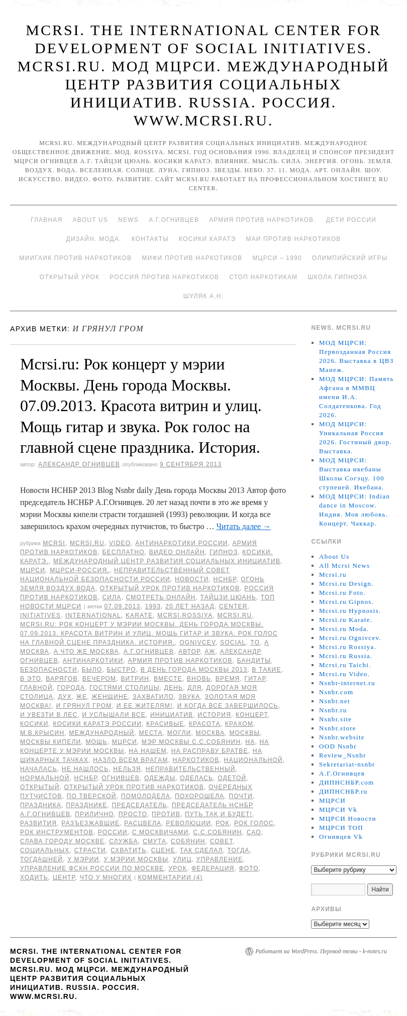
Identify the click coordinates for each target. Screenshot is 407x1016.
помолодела (145, 796)
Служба (123, 841)
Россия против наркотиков (164, 277)
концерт (252, 714)
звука (189, 696)
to (255, 642)
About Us (90, 219)
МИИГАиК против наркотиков (75, 258)
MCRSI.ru (234, 615)
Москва (210, 732)
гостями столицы (124, 687)
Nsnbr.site (335, 719)
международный (101, 732)
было (92, 669)
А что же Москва (86, 651)
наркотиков (196, 760)
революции (188, 823)
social (233, 642)
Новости (192, 579)
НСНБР (225, 579)
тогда (239, 850)
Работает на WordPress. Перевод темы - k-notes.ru (321, 951)
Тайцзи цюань (228, 597)
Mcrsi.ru (87, 543)
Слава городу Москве (62, 841)
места (151, 732)
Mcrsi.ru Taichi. (345, 665)
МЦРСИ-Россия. (80, 570)
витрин (135, 678)
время (228, 678)
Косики (34, 723)
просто (133, 814)
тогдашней (41, 859)
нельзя (127, 769)
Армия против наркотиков (180, 660)
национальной (253, 760)
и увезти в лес (48, 714)
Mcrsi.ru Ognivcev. (350, 638)
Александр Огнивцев (79, 464)
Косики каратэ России (97, 723)
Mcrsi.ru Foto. (342, 592)
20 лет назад (190, 606)
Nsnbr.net (334, 701)
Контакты (150, 238)
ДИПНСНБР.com (346, 782)
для (194, 687)
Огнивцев (120, 778)
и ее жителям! (145, 705)
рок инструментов (56, 832)
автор (189, 651)
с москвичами (160, 832)
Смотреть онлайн (161, 597)
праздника (40, 805)
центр (64, 877)
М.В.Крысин (42, 732)
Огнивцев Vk (341, 836)
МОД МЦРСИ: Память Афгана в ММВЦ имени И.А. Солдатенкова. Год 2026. (356, 397)
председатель (139, 805)
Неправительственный (191, 769)
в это (30, 678)
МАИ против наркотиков (293, 238)
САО (254, 832)
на (250, 741)
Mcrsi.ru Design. (346, 583)
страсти (90, 850)
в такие (266, 669)
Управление (219, 859)
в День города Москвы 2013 (194, 669)
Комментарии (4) (170, 877)
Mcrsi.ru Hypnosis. (350, 610)
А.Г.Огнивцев (174, 219)
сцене (163, 850)
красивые (165, 723)
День (173, 687)
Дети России (351, 219)
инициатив (171, 714)
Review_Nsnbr (342, 755)
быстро (121, 669)
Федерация (212, 868)
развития (38, 823)
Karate (139, 615)
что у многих (106, 877)
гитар (255, 678)
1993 (153, 606)
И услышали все (114, 714)
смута (154, 841)
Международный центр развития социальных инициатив (166, 561)
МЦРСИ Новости (347, 818)
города (71, 687)
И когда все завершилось (227, 705)
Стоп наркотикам (263, 277)
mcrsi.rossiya (185, 615)
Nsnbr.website (342, 737)
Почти (241, 796)
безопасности (48, 669)
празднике (86, 805)
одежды (159, 778)
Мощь (96, 741)
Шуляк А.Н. (203, 296)
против (166, 814)
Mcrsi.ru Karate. (345, 619)
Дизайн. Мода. (94, 238)
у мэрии (83, 859)
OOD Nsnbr (338, 746)
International (93, 615)
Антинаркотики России (181, 543)
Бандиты (254, 660)
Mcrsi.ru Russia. (345, 656)
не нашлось (85, 769)
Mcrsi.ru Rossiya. (347, 647)
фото (248, 868)
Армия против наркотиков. (262, 219)
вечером (99, 678)
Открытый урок (69, 277)
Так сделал (201, 850)
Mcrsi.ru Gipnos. (346, 601)
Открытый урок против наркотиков (170, 588)
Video (120, 543)
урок (177, 868)
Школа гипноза (337, 277)
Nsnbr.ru (333, 710)
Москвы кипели (50, 741)
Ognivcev (197, 642)
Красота (205, 723)
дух (65, 696)
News (128, 219)
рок (223, 823)
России (113, 832)
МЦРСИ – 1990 (276, 258)
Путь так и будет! (218, 814)
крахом (239, 723)
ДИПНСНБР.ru (343, 791)
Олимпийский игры (350, 258)
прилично (94, 814)
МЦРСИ (32, 570)
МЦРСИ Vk (338, 809)
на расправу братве (209, 750)
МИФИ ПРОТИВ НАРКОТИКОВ (192, 258)
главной (36, 687)
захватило (153, 696)
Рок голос (254, 823)
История (214, 714)
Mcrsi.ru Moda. (344, 628)
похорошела (199, 796)
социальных (45, 850)
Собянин (188, 841)
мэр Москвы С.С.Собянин (191, 741)
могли (179, 732)
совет (221, 841)
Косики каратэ (207, 238)
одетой (232, 778)
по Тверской (91, 796)
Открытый (39, 787)
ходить (34, 877)
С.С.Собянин (217, 832)
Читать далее (243, 526)
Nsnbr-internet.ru (347, 683)
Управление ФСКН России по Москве (92, 868)
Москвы (244, 732)
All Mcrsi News (344, 565)
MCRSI (54, 543)
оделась (196, 778)
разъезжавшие (90, 823)
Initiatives (40, 615)
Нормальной (45, 778)
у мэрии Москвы (136, 859)
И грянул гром (84, 705)
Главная (46, 219)
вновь (199, 678)
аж (210, 651)
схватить (128, 850)
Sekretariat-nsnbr (347, 764)
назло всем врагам (130, 760)
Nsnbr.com (336, 692)
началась (38, 769)
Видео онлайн (177, 552)
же (81, 696)
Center (233, 606)
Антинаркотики (93, 660)
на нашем (147, 750)
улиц (182, 859)
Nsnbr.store (337, 728)
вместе (168, 678)
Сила (111, 597)
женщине (109, 696)
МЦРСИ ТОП (341, 827)
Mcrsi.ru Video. (344, 674)
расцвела (142, 823)
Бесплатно (123, 552)
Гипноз (224, 552)
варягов (62, 678)
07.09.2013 (122, 606)
